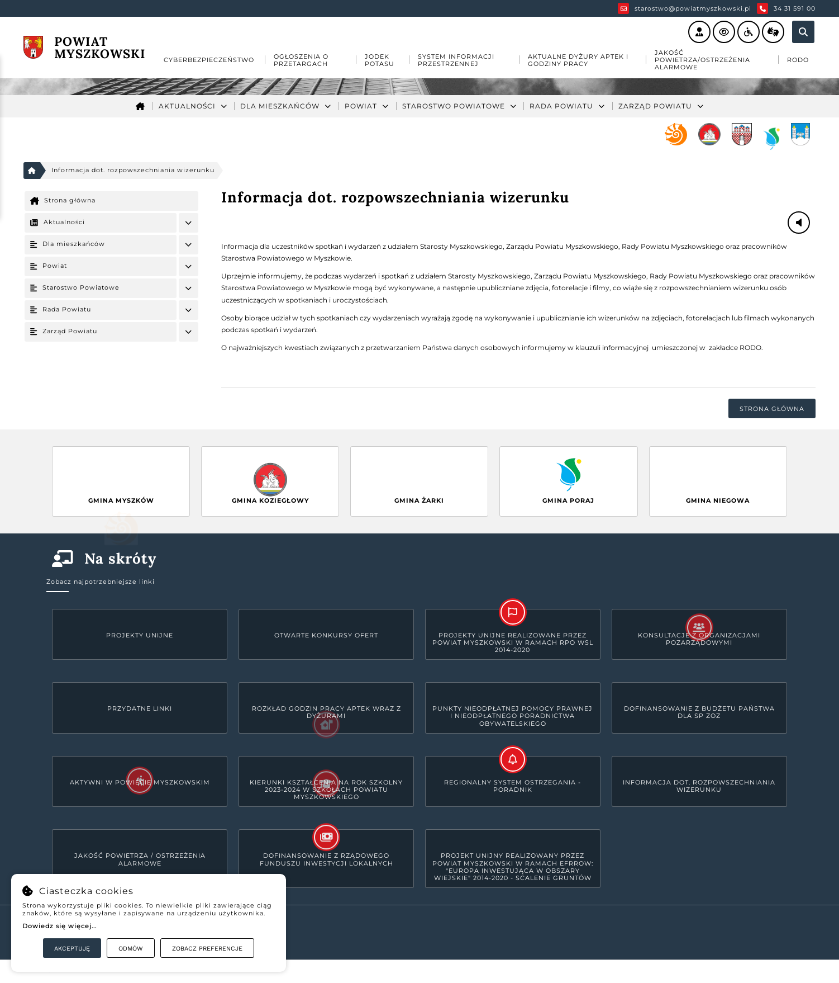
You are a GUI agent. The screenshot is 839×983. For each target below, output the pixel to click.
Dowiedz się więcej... (59, 926)
